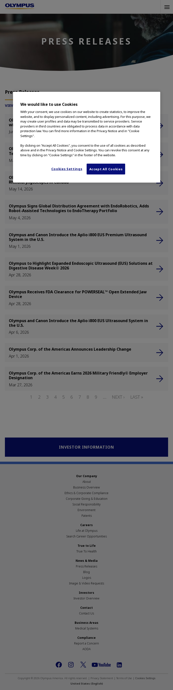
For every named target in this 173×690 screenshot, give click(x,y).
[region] (86, 137)
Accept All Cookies (106, 169)
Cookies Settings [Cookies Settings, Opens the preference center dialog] (66, 169)
